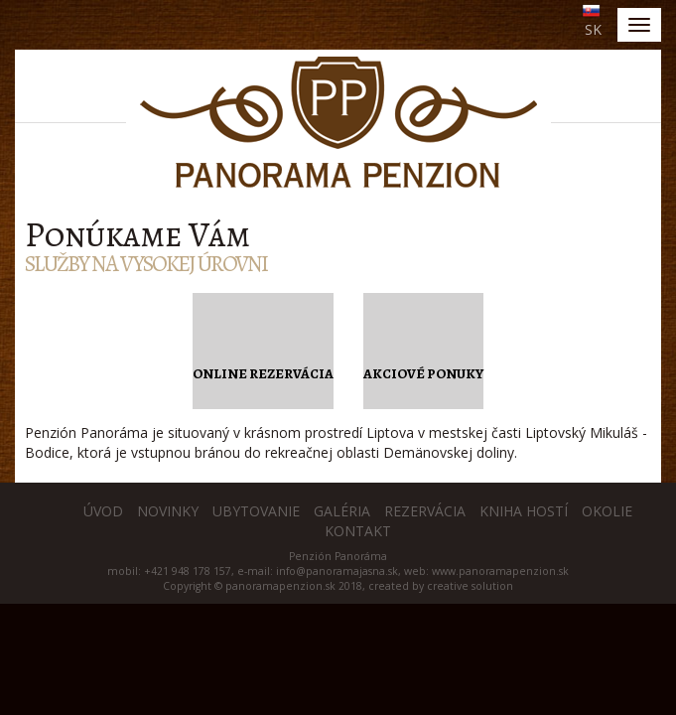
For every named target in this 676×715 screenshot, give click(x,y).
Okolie (607, 510)
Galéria (342, 510)
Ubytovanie (256, 510)
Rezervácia (425, 510)
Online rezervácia (263, 373)
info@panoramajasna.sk (337, 571)
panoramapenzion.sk (280, 586)
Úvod (103, 510)
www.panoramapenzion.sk (500, 571)
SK (593, 29)
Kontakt (358, 530)
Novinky (168, 510)
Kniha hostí (523, 510)
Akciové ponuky (423, 373)
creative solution (470, 586)
